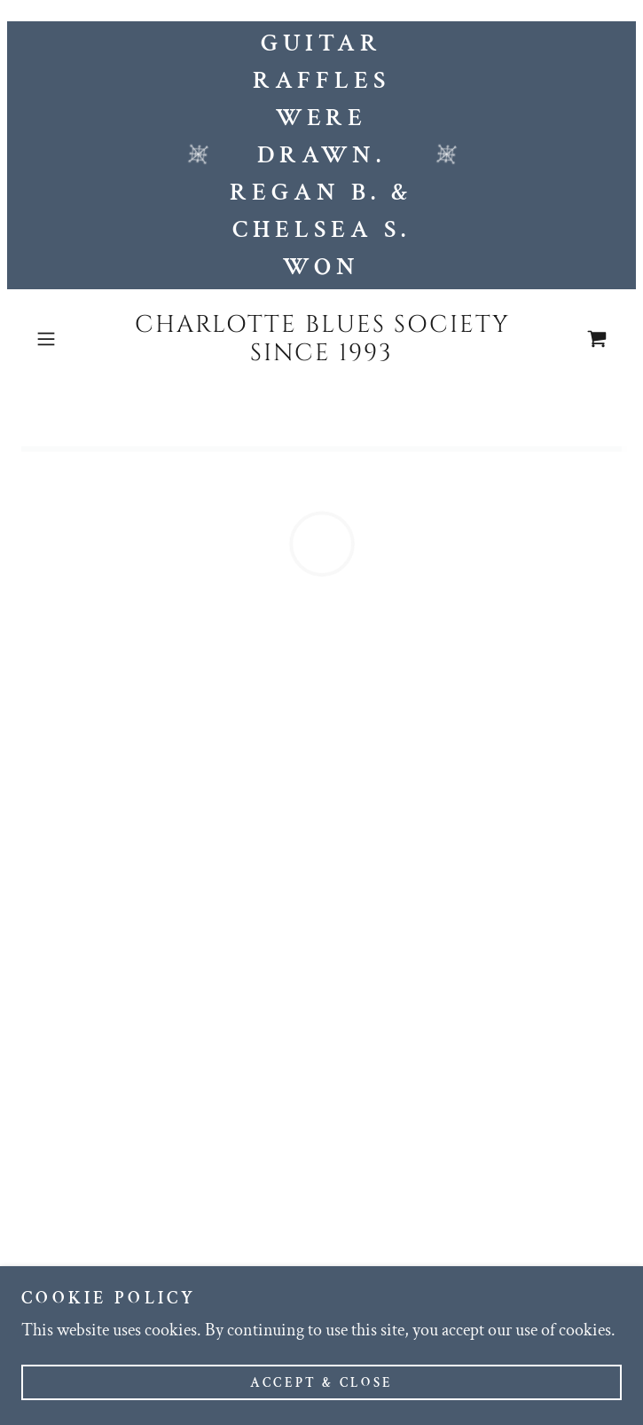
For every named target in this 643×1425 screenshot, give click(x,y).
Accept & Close (321, 1395)
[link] (321, 339)
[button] (72, 339)
